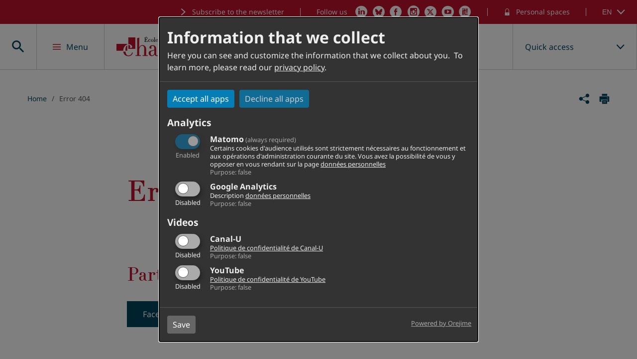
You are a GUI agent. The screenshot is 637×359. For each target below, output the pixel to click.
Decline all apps (274, 98)
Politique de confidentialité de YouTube (267, 279)
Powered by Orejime (441, 323)
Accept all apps (201, 98)
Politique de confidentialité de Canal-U (266, 247)
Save (181, 324)
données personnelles (353, 164)
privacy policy (299, 67)
